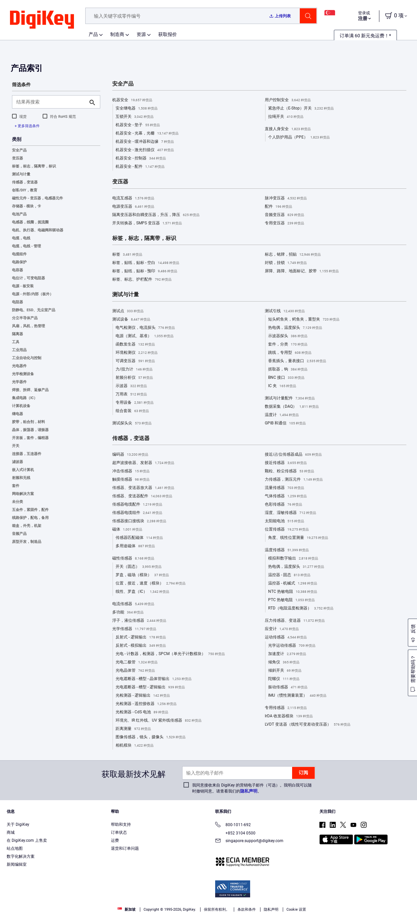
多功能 (128, 612)
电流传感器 (133, 604)
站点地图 (15, 848)
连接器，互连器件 (26, 454)
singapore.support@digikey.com (249, 841)
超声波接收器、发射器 (143, 463)
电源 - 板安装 (23, 286)
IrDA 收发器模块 (289, 716)
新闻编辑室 (17, 864)
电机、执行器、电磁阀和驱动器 (37, 230)
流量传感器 (284, 488)
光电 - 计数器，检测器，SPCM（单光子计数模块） (170, 654)
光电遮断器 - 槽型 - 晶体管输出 (154, 679)
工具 (15, 342)
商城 (11, 832)
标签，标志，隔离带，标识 (34, 166)
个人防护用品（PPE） (299, 137)
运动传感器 (286, 637)
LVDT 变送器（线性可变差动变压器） (307, 725)
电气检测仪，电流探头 (145, 328)
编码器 (130, 455)
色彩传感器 (283, 505)
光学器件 (19, 382)
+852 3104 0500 (235, 833)
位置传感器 (287, 530)
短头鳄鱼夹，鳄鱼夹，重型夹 (303, 320)
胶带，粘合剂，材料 (28, 422)
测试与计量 (21, 174)
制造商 (117, 34)
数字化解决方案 (21, 856)
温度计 (282, 415)
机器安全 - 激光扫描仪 (145, 150)
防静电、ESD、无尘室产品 (33, 310)
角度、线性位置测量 (298, 538)
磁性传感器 (133, 559)
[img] (42, 20)
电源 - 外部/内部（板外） (32, 294)
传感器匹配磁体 (139, 538)
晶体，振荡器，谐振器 (30, 430)
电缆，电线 (21, 238)
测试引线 (285, 311)
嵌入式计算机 (23, 470)
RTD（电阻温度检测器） (300, 608)
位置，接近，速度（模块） (151, 583)
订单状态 (119, 832)
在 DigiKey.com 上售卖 (27, 840)
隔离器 (17, 334)
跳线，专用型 (289, 353)
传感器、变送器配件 (142, 496)
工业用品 (19, 350)
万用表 (131, 394)
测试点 (128, 311)
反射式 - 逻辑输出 (141, 637)
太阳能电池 (284, 521)
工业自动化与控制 (26, 358)
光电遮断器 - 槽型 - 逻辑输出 (150, 687)
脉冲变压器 (286, 198)
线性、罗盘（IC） (142, 592)
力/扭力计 (134, 369)
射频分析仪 (134, 378)
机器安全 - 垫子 (138, 125)
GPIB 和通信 (285, 423)
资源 (141, 34)
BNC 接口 (286, 378)
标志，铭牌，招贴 (293, 255)
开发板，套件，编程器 (30, 438)
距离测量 (133, 729)
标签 (127, 255)
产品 (93, 34)
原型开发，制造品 (26, 542)
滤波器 (17, 462)
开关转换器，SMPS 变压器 (147, 223)
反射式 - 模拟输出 (141, 646)
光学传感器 (134, 629)
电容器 (17, 270)
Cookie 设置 (296, 909)
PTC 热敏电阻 (291, 600)
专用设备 (135, 403)
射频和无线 (21, 478)
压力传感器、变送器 (295, 621)
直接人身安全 (288, 129)
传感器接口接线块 (139, 521)
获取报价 (167, 34)
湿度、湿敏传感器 (290, 513)
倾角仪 (283, 662)
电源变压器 (133, 207)
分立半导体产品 (25, 318)
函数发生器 (135, 344)
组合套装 (132, 411)
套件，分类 (287, 344)
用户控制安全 (288, 100)
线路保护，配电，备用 (30, 518)
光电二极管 (137, 662)
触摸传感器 (131, 480)
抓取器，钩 (287, 369)
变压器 (17, 158)
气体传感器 (286, 496)
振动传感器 (287, 687)
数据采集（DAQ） (292, 407)
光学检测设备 (23, 374)
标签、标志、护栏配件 (142, 280)
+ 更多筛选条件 (27, 126)
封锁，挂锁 (286, 263)
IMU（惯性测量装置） (297, 696)
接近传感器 (286, 463)
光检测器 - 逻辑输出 (143, 696)
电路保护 (19, 262)
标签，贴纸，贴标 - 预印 (144, 271)
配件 (278, 207)
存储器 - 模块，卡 (26, 206)
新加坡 (127, 909)
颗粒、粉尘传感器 (289, 471)
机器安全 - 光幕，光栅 (147, 133)
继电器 (17, 414)
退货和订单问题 (125, 848)
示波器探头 (287, 336)
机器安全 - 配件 (140, 167)
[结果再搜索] (51, 102)
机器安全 (132, 100)
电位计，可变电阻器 (28, 278)
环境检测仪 (137, 353)
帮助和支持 (121, 824)
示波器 (131, 386)
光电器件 (19, 366)
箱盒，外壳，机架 (26, 526)
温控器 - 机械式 (292, 583)
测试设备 (131, 320)
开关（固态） (139, 567)
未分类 (17, 502)
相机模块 (135, 746)
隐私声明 (248, 791)
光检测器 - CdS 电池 (142, 712)
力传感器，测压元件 (294, 480)
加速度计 (287, 654)
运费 (115, 840)
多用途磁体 (135, 546)
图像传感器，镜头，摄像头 (151, 737)
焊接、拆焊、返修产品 (30, 390)
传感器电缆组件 (137, 513)
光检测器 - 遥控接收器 (146, 704)
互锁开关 (135, 117)
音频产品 (19, 534)
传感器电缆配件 (137, 505)
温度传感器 (287, 550)
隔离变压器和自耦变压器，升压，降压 (156, 215)
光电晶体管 (135, 671)
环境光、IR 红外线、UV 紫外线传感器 (159, 721)
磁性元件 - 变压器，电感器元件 (37, 198)
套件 (15, 486)
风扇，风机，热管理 (28, 326)
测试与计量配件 (290, 398)
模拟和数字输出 (293, 559)
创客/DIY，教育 (24, 190)
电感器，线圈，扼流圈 (30, 222)
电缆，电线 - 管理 (26, 246)
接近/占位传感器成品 (293, 455)
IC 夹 (282, 386)
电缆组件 (19, 254)
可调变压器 (135, 361)
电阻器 (17, 302)
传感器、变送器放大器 (143, 488)
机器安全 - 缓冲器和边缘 (145, 142)
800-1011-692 (233, 825)
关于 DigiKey (18, 824)
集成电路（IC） (24, 398)
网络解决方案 (23, 494)
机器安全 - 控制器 (141, 158)
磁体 (127, 530)
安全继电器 (137, 109)
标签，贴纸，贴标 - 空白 (145, 263)
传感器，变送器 (25, 182)
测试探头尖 (132, 423)
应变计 (282, 629)
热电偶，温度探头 (295, 328)
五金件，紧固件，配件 (30, 510)
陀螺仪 (283, 679)
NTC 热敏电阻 (292, 592)
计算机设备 (21, 406)
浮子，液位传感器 (139, 621)
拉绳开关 (285, 117)
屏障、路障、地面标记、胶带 (302, 271)
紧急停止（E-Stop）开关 (301, 109)
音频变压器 (284, 215)
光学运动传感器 (291, 646)
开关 (15, 446)
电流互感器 (133, 198)
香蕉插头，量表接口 (297, 361)
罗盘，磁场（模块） (142, 575)
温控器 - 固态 (289, 575)
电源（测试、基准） (145, 336)
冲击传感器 (131, 471)
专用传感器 (286, 708)
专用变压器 (284, 223)
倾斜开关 (284, 671)
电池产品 (19, 214)
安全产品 (19, 150)
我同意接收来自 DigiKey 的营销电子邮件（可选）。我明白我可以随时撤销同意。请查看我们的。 (252, 788)
